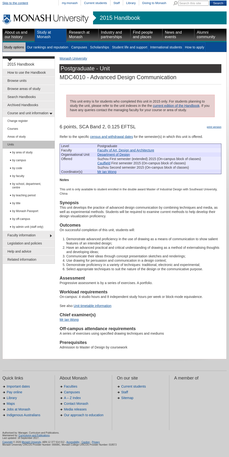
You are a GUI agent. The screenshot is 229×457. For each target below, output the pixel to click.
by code (17, 168)
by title (16, 203)
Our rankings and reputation (47, 47)
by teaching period (24, 195)
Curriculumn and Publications (34, 435)
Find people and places (143, 34)
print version (214, 126)
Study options (14, 47)
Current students (95, 3)
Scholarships (99, 47)
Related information (21, 259)
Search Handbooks (21, 97)
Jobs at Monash (18, 409)
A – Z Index (72, 398)
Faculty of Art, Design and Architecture (125, 150)
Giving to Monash (154, 3)
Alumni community (206, 34)
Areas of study (16, 136)
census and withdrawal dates (111, 137)
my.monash (70, 3)
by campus (19, 160)
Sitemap (127, 398)
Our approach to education (84, 415)
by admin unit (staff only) (27, 226)
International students (166, 47)
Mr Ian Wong (106, 172)
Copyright (7, 442)
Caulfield (103, 163)
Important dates (18, 386)
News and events (173, 34)
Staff (117, 3)
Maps (11, 403)
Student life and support (129, 47)
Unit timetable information (92, 306)
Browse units (16, 81)
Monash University (73, 58)
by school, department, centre (26, 185)
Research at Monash (79, 34)
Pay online (14, 392)
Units (10, 144)
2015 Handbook (120, 18)
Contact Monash (76, 403)
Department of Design (113, 154)
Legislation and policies (24, 243)
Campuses (79, 47)
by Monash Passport (25, 211)
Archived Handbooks (22, 105)
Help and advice (19, 251)
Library (131, 3)
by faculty (18, 176)
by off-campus (21, 219)
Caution (86, 442)
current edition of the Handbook (176, 106)
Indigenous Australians (23, 415)
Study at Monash (44, 34)
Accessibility (72, 442)
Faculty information (21, 235)
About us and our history (16, 34)
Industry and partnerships (111, 34)
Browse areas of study (24, 89)
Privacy (96, 442)
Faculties (70, 386)
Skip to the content (15, 3)
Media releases (75, 409)
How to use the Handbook (26, 72)
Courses (12, 128)
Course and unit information (27, 113)
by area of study (22, 152)
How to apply (194, 47)
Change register (17, 121)
